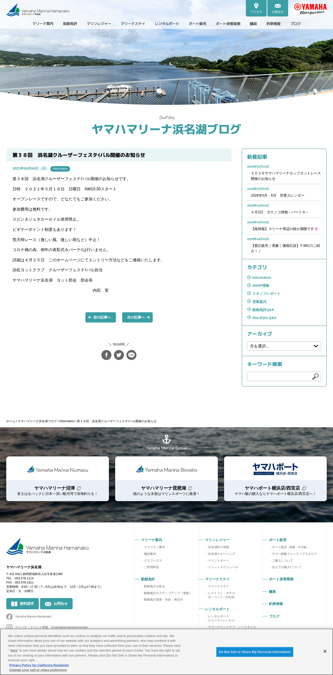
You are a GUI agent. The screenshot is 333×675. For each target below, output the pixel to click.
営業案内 (259, 303)
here (14, 650)
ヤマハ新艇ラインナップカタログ (294, 556)
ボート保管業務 (236, 23)
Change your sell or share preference (38, 670)
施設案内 (150, 556)
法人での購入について (287, 569)
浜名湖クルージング (221, 556)
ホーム (10, 422)
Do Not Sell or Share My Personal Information (255, 652)
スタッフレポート (266, 295)
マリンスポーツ (218, 562)
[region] (166, 652)
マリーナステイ (218, 588)
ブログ (310, 23)
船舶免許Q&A (263, 311)
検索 (315, 377)
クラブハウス (153, 562)
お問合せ (61, 606)
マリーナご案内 (154, 549)
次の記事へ (136, 317)
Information (60, 168)
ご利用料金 (151, 569)
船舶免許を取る (154, 588)
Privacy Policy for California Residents (39, 665)
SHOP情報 (260, 287)
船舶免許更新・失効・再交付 (163, 602)
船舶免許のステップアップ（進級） (168, 595)
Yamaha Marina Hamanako (33, 619)
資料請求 (27, 606)
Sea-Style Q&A (264, 319)
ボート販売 (290, 549)
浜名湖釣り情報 (218, 549)
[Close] (324, 651)
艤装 (264, 23)
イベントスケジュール (223, 569)
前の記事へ (102, 317)
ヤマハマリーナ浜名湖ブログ (166, 128)
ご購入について (282, 562)
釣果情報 (286, 23)
